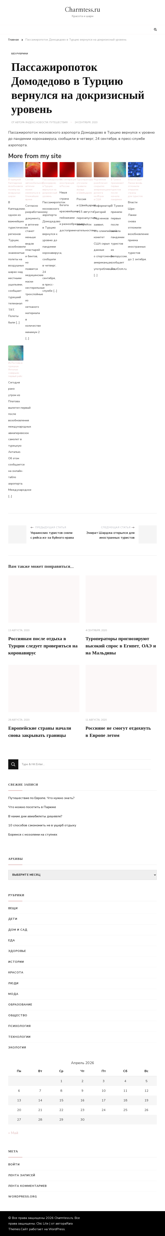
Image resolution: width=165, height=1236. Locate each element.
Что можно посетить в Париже (32, 807)
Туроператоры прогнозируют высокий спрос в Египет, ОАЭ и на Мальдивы (121, 646)
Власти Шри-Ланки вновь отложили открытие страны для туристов (135, 188)
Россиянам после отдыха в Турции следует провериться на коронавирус (43, 646)
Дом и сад (17, 930)
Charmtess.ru (82, 10)
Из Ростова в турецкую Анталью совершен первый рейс (15, 370)
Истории (16, 962)
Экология (17, 1047)
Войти (14, 1164)
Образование (20, 1005)
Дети (12, 919)
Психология (19, 1026)
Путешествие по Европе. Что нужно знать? (41, 798)
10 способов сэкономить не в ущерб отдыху (42, 825)
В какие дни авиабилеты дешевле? (35, 816)
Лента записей (21, 1175)
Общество (17, 1015)
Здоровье (17, 951)
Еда (11, 940)
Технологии (19, 1037)
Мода (13, 994)
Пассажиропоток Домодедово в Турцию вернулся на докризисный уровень (50, 188)
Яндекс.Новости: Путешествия (46, 122)
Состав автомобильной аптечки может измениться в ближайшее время (32, 189)
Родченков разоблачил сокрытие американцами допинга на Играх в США (101, 189)
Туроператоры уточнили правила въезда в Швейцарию (84, 186)
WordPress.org (22, 1197)
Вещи (13, 908)
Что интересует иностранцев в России (67, 183)
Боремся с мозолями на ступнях (32, 834)
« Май (13, 1132)
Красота (15, 972)
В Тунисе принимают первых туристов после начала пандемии (117, 189)
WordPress (56, 1229)
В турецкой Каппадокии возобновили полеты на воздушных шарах (15, 188)
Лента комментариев (27, 1186)
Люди (13, 983)
